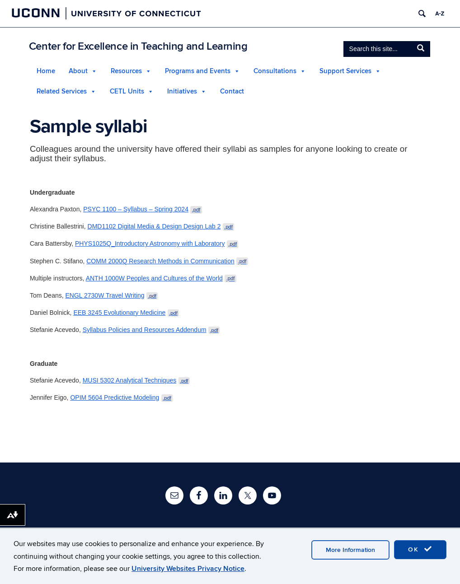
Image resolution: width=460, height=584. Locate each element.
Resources (126, 71)
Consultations (274, 71)
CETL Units (127, 91)
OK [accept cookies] (420, 549)
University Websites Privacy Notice (187, 568)
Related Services (62, 91)
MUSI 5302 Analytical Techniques (136, 380)
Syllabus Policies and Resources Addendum (151, 329)
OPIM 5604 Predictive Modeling (121, 397)
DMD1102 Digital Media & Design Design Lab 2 (161, 226)
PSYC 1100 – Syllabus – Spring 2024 (142, 209)
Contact (232, 91)
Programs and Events (197, 71)
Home (46, 71)
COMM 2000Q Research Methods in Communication (167, 261)
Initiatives (182, 91)
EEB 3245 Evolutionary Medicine (126, 312)
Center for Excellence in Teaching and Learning (138, 46)
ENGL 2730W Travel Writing (112, 295)
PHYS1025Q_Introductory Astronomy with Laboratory (156, 243)
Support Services (345, 71)
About (78, 71)
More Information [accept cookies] (350, 550)
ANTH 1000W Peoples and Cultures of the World (161, 278)
